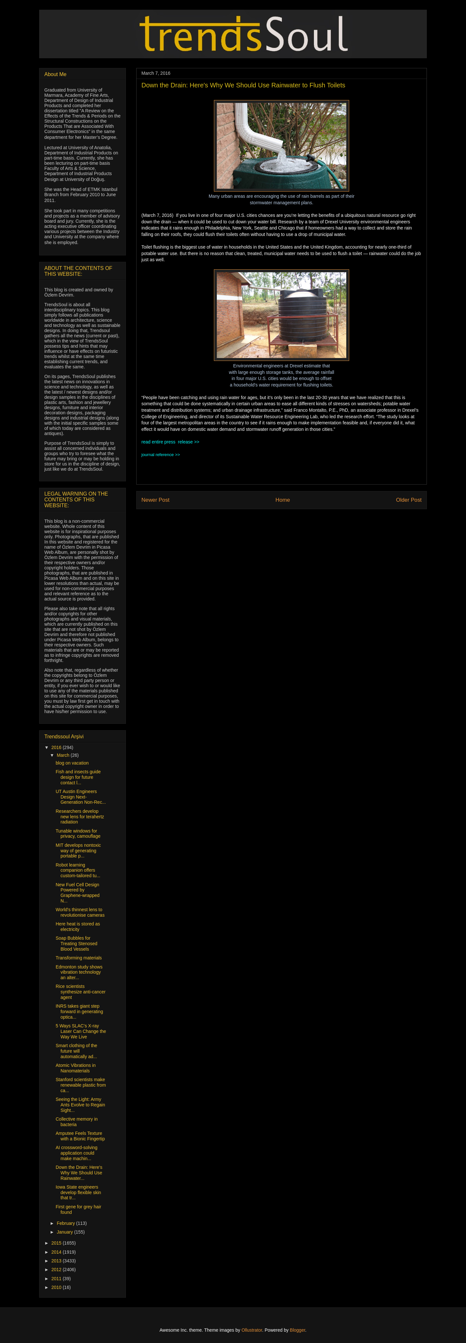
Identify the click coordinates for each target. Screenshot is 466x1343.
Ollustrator (251, 1330)
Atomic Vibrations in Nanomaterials (75, 1068)
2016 (57, 747)
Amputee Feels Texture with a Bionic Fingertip (80, 1136)
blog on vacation (72, 763)
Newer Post (155, 500)
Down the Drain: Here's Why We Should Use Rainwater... (79, 1173)
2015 (57, 1243)
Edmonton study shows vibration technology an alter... (79, 972)
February (66, 1223)
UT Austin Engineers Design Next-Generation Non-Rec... (81, 797)
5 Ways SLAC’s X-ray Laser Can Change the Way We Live (81, 1031)
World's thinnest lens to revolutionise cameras (80, 912)
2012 (57, 1269)
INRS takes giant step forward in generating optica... (79, 1011)
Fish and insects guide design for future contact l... (78, 777)
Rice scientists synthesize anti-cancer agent (80, 992)
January (65, 1232)
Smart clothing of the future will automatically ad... (76, 1051)
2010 (57, 1287)
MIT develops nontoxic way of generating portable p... (78, 851)
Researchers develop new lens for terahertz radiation (80, 817)
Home (282, 500)
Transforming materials (79, 957)
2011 (57, 1278)
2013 (57, 1260)
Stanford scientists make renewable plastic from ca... (81, 1085)
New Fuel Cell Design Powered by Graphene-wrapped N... (78, 892)
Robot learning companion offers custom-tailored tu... (78, 870)
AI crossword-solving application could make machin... (76, 1153)
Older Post (409, 500)
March (64, 755)
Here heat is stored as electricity (78, 926)
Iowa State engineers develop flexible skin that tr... (78, 1192)
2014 (57, 1252)
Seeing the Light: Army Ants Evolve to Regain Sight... (80, 1105)
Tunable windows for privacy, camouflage (78, 833)
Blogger (297, 1330)
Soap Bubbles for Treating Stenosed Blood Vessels (76, 943)
